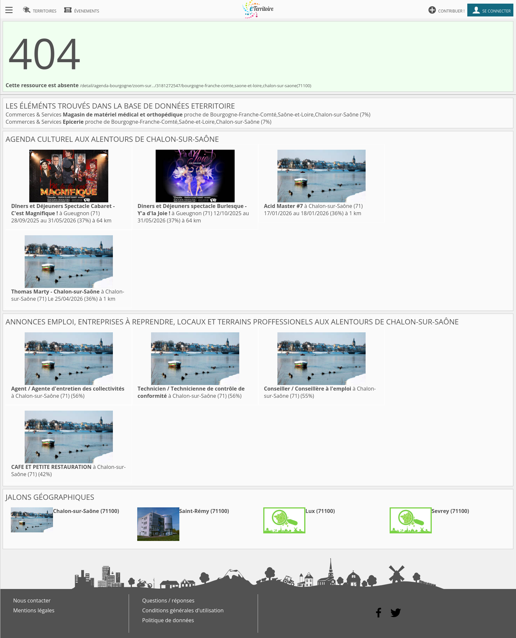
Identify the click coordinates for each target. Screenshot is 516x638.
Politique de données (168, 620)
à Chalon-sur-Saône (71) (313, 206)
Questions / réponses (168, 600)
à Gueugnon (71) (63, 209)
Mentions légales (33, 610)
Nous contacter (32, 600)
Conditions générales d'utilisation (183, 610)
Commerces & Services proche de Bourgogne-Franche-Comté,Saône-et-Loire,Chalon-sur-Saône (183, 114)
